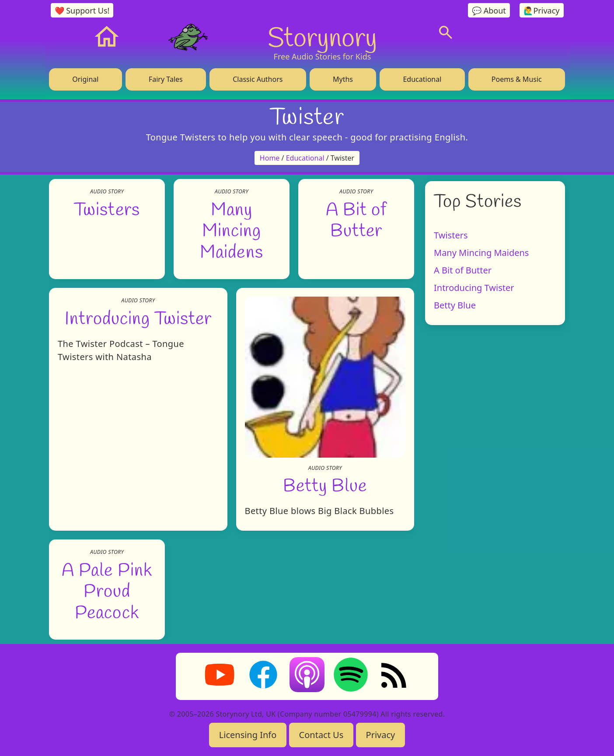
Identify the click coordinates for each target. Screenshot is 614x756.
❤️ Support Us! (82, 10)
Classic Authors (258, 79)
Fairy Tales (166, 79)
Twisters (107, 208)
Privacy (380, 735)
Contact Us (321, 735)
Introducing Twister (138, 318)
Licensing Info (248, 735)
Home (270, 158)
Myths (343, 79)
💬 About (489, 10)
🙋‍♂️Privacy (541, 10)
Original (85, 79)
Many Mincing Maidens (231, 229)
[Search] (445, 32)
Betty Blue (325, 485)
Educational (422, 79)
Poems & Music (517, 79)
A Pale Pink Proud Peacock (107, 590)
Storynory (322, 37)
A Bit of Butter (463, 270)
